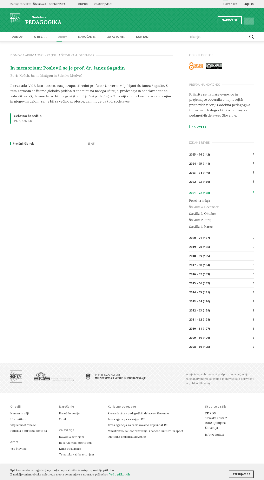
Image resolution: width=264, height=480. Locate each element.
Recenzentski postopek (75, 443)
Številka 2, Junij (200, 220)
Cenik (63, 419)
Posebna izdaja (199, 201)
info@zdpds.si (215, 434)
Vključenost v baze (23, 425)
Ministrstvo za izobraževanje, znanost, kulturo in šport (147, 430)
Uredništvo (18, 419)
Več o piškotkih (119, 474)
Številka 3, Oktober (202, 213)
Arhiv (56, 37)
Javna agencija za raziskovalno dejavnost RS (138, 425)
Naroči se (219, 20)
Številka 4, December (77, 55)
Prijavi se (199, 126)
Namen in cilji (20, 413)
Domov (15, 37)
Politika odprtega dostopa (29, 430)
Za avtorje (105, 37)
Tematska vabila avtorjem (76, 454)
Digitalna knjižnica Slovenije (128, 436)
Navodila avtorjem (72, 437)
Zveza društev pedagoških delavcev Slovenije (140, 413)
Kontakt (130, 37)
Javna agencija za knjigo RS (127, 419)
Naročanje (78, 37)
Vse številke (18, 448)
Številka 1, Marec (201, 226)
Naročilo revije (70, 413)
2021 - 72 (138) (48, 55)
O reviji (36, 37)
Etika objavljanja (70, 448)
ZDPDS (83, 4)
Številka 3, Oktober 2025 (49, 4)
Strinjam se (241, 473)
